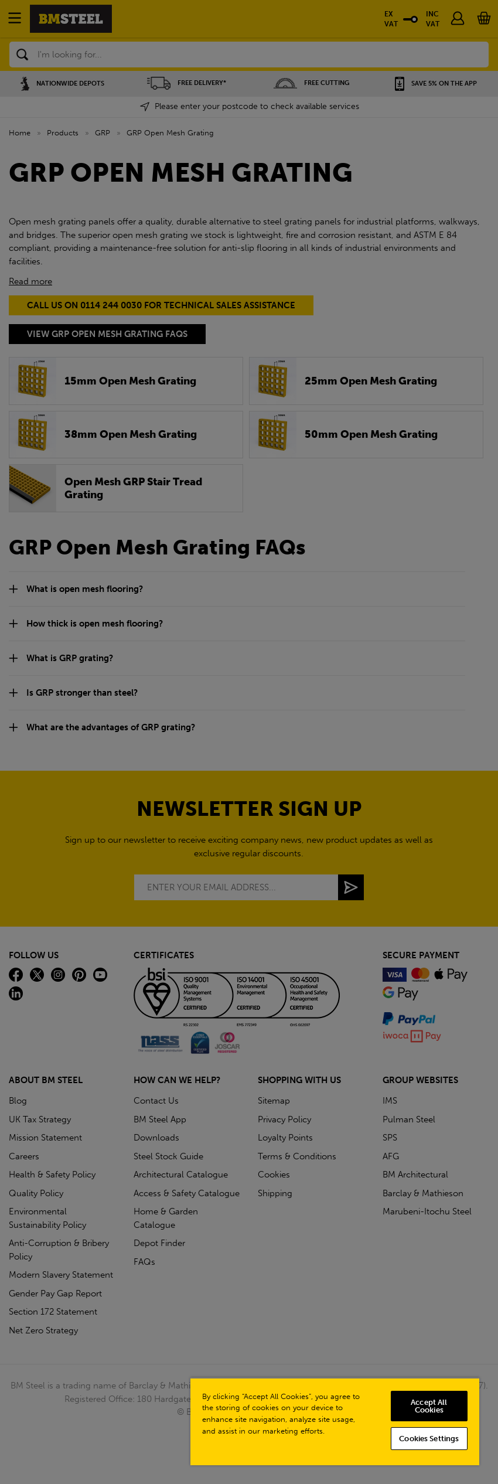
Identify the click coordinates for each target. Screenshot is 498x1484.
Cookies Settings (429, 1438)
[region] (334, 1421)
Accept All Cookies (429, 1406)
